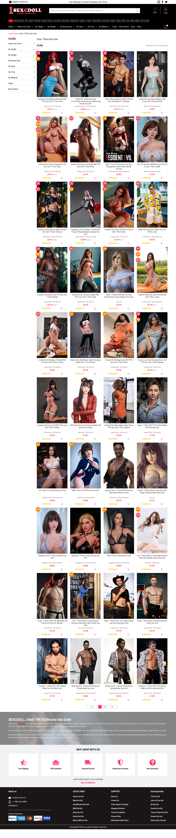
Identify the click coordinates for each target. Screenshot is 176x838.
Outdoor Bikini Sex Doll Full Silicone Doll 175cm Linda (152, 299)
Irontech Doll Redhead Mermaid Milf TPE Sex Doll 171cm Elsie (52, 101)
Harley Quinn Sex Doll (158, 829)
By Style (80, 27)
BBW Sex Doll (77, 817)
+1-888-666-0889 (19, 810)
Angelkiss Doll (46, 504)
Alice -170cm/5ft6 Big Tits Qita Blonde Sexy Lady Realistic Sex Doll (118, 299)
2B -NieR (37, 21)
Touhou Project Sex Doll (159, 821)
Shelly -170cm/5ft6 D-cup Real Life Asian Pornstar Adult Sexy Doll (152, 497)
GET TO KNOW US (88, 791)
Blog (133, 27)
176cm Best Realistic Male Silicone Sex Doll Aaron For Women (119, 101)
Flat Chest (106, 21)
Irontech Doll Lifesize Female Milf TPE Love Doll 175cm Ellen (85, 299)
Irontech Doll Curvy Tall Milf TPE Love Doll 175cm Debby (52, 431)
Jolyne (89, 21)
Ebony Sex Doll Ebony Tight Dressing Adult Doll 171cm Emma (85, 365)
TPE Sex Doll (56, 107)
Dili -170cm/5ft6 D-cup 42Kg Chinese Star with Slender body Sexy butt (152, 564)
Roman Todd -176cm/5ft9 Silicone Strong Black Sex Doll (119, 696)
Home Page (13, 34)
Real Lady (80, 504)
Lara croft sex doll (157, 809)
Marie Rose (74, 21)
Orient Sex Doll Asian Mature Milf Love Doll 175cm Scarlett (152, 101)
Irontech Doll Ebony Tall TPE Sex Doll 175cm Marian (52, 299)
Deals (114, 27)
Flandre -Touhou (47, 21)
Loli (128, 21)
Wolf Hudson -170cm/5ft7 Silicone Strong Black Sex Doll (85, 696)
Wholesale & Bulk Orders (119, 829)
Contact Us (115, 809)
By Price (91, 27)
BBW (137, 21)
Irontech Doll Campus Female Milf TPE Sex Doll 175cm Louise (52, 365)
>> (112, 716)
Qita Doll (119, 305)
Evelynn (82, 21)
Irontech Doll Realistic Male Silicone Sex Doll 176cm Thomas (52, 233)
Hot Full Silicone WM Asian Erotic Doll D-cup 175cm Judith (152, 167)
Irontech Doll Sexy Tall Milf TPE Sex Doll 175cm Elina (119, 233)
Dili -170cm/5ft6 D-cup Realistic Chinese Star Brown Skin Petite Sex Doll (85, 631)
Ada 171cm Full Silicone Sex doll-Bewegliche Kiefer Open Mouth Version (119, 168)
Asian (118, 21)
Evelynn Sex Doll (156, 825)
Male (132, 21)
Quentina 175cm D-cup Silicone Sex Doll (85, 564)
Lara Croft (57, 21)
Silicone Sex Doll (90, 107)
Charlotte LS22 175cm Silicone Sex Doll (52, 564)
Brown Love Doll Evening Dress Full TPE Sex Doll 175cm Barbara (152, 365)
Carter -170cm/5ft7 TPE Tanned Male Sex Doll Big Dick (152, 431)
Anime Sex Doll (18, 21)
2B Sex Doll (155, 813)
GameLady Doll (80, 107)
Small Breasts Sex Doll (81, 813)
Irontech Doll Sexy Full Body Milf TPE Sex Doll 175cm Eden (85, 167)
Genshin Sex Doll (156, 817)
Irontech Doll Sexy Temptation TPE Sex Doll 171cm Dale (52, 167)
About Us (114, 805)
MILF (123, 21)
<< (92, 716)
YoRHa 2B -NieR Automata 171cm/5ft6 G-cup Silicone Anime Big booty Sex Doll (85, 102)
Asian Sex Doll (78, 821)
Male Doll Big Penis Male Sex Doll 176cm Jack (152, 233)
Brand (10, 27)
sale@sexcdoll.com (20, 2)
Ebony (113, 21)
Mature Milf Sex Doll (80, 829)
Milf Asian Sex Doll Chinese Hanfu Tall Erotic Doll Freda (85, 431)
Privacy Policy (116, 825)
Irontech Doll (48, 107)
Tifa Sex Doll (155, 805)
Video (139, 27)
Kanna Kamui (97, 21)
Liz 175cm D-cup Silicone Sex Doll (52, 496)
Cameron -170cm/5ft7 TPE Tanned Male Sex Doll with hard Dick (152, 696)
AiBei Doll (81, 437)
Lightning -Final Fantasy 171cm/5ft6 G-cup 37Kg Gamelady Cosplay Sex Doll (85, 234)
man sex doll (145, 21)
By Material (103, 27)
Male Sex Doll (77, 809)
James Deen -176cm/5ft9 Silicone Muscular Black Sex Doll (119, 497)
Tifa (26, 21)
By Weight (52, 27)
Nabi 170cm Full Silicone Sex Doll (85, 496)
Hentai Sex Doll (78, 825)
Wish (155, 12)
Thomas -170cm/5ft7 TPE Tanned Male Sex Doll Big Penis (52, 696)
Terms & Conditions (118, 821)
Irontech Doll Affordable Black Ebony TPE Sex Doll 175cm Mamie (118, 431)
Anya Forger (65, 21)
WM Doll (146, 107)
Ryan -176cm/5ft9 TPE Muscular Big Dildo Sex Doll (152, 630)
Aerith (31, 21)
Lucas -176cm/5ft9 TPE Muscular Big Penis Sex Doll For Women (52, 630)
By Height (39, 27)
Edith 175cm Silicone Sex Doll (119, 563)
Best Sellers (124, 27)
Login (166, 13)
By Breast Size (66, 27)
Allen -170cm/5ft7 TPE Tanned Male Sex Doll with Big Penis (118, 630)
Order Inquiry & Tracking (119, 813)
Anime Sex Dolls (24, 27)
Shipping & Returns (118, 817)
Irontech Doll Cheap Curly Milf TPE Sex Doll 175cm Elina (119, 365)
